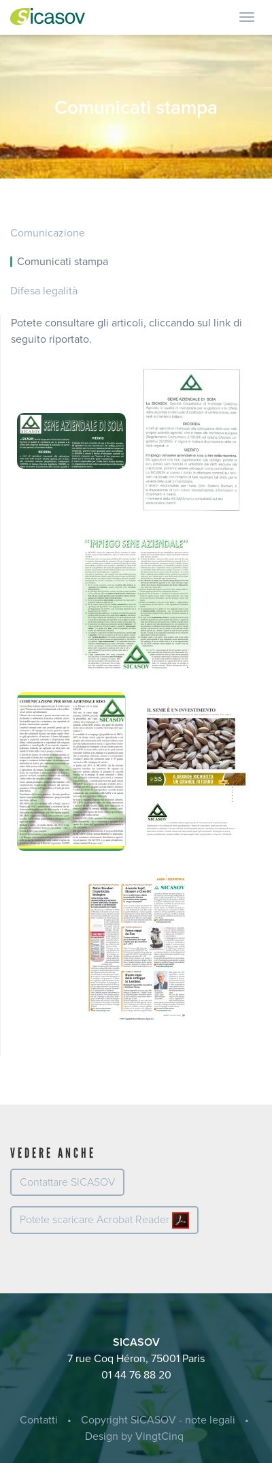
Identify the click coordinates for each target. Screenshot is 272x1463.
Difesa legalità (44, 291)
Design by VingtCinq (134, 1436)
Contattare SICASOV (67, 1182)
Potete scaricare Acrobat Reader (104, 1220)
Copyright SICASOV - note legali (158, 1420)
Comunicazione (47, 233)
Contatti (39, 1420)
